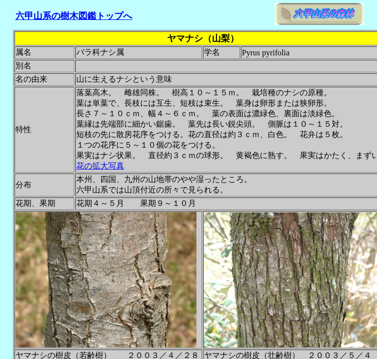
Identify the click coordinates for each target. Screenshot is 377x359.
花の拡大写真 (100, 166)
